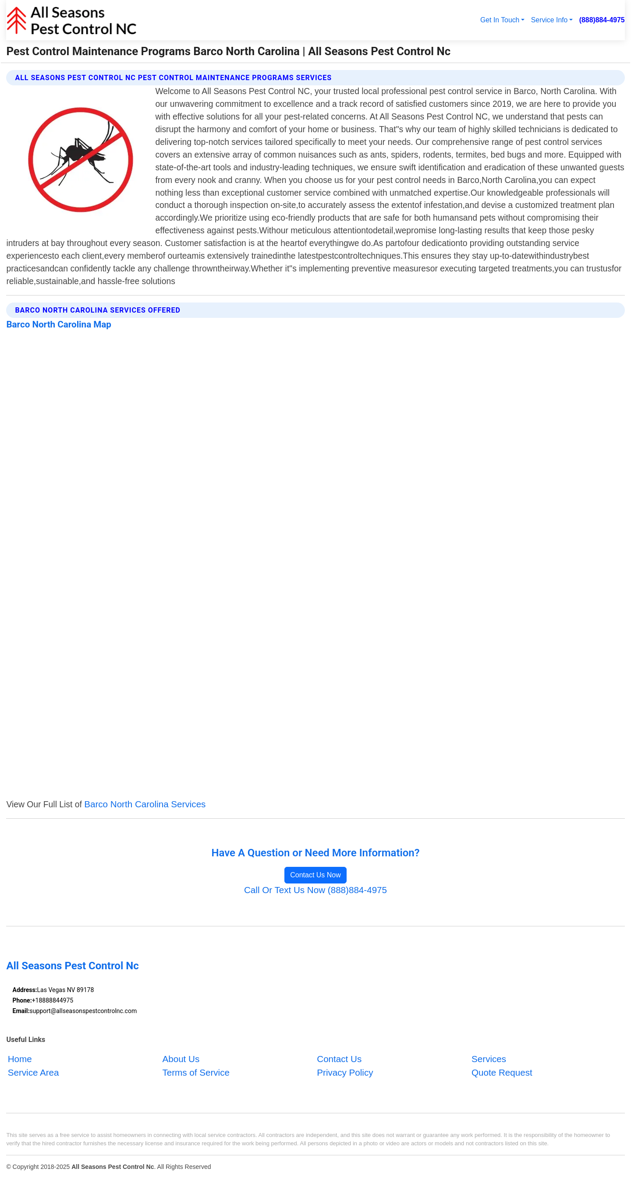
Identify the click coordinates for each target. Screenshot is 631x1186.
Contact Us (339, 1059)
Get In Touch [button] (499, 20)
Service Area (33, 1072)
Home (20, 1059)
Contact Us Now (315, 875)
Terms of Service (195, 1072)
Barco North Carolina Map (58, 324)
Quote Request (501, 1072)
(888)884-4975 (602, 20)
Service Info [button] (549, 20)
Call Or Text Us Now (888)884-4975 (315, 890)
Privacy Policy (345, 1072)
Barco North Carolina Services (145, 804)
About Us (180, 1059)
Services (488, 1059)
